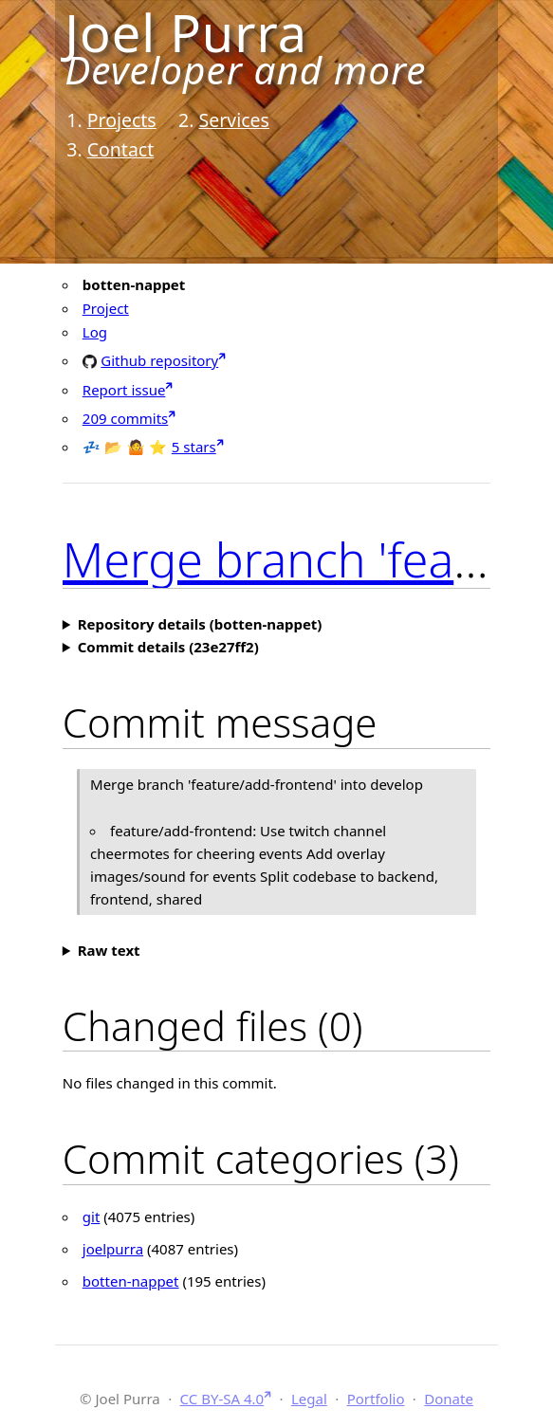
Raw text (109, 950)
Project (106, 308)
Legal (309, 1398)
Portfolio (376, 1398)
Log (95, 331)
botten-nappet (131, 1280)
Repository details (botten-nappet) (200, 623)
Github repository (159, 360)
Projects (122, 120)
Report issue (124, 389)
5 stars (194, 446)
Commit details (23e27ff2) (168, 646)
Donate (448, 1398)
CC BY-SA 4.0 (222, 1398)
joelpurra (113, 1248)
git (92, 1216)
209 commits (125, 418)
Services (234, 120)
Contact (121, 149)
